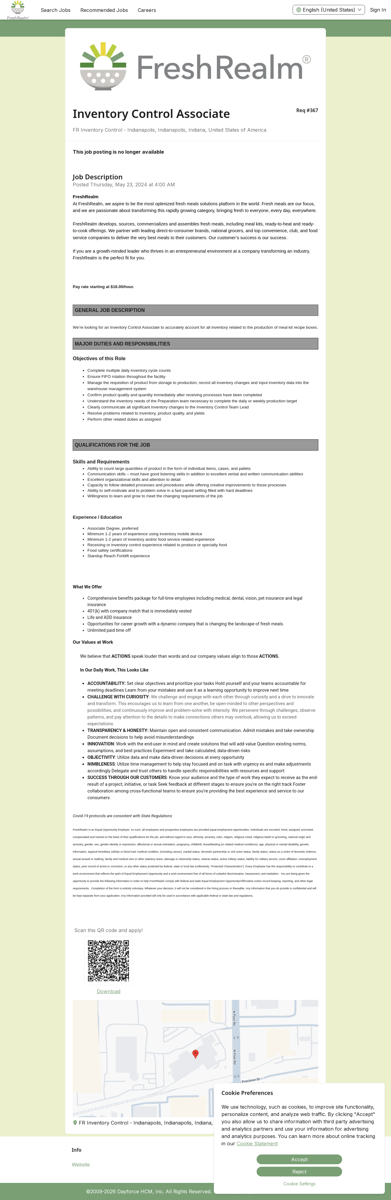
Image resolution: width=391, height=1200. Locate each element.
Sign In (378, 10)
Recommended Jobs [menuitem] (104, 10)
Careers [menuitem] (147, 10)
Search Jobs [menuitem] (56, 10)
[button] (195, 1058)
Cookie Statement (257, 1143)
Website (81, 1165)
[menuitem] (18, 10)
